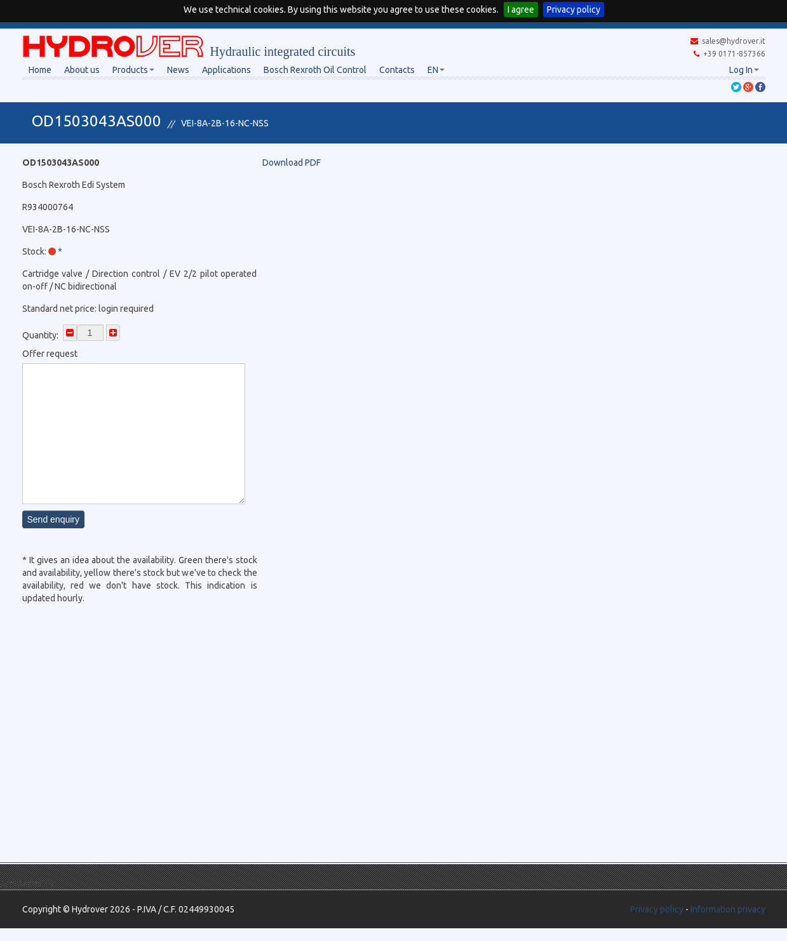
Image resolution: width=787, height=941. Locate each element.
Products (133, 70)
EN (436, 70)
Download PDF (291, 162)
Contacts (397, 70)
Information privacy (727, 909)
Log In (744, 70)
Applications (226, 70)
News (178, 70)
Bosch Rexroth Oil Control (315, 70)
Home (40, 70)
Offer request (49, 354)
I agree (521, 9)
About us (82, 70)
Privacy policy (573, 9)
